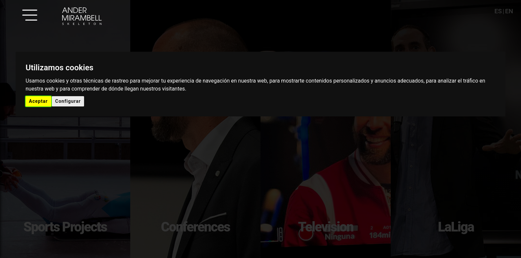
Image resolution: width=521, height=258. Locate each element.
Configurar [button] (68, 101)
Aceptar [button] (38, 101)
